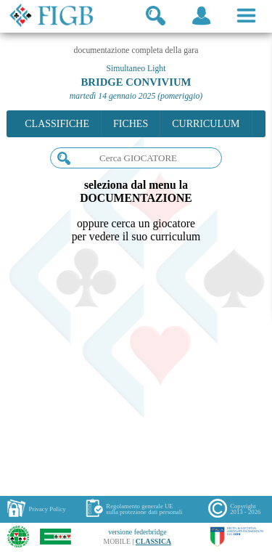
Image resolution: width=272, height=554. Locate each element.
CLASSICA (153, 541)
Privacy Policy (46, 509)
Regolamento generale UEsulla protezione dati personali (144, 509)
